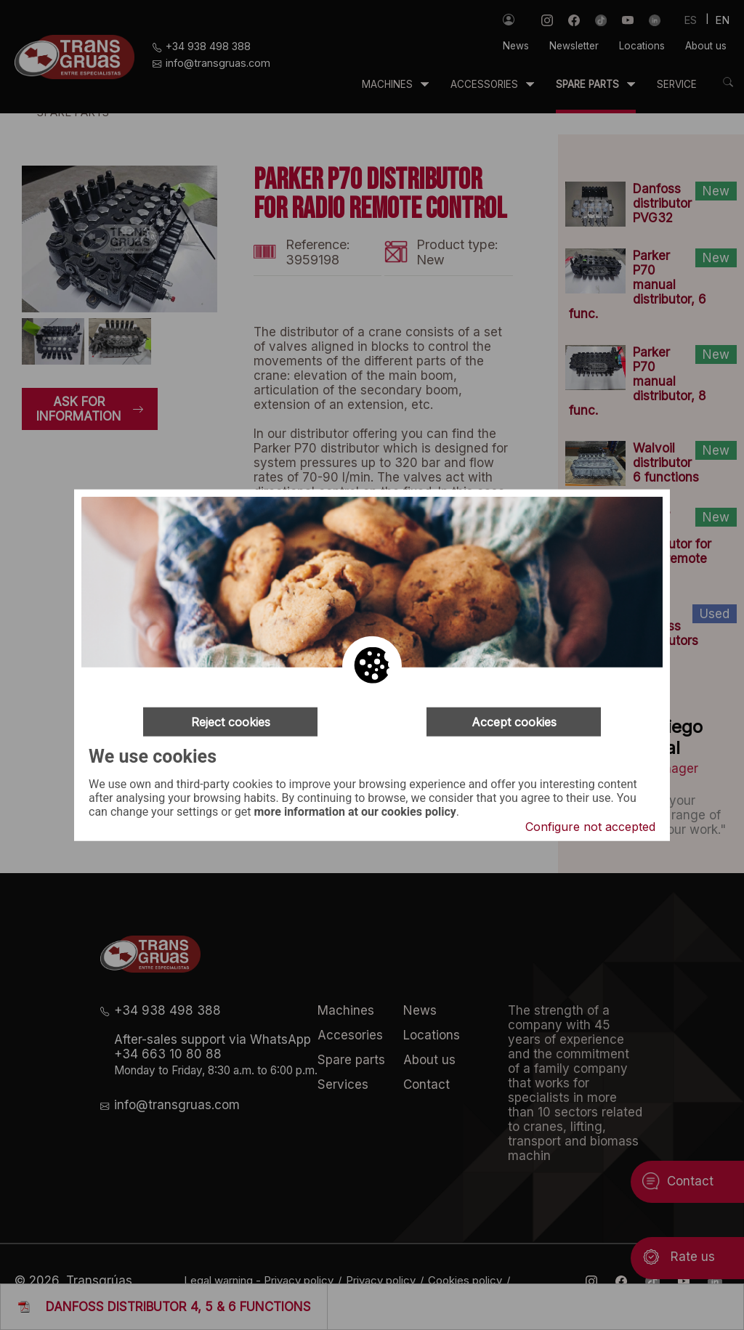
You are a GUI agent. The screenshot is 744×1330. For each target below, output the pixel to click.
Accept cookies (514, 721)
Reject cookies (230, 721)
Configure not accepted (590, 826)
